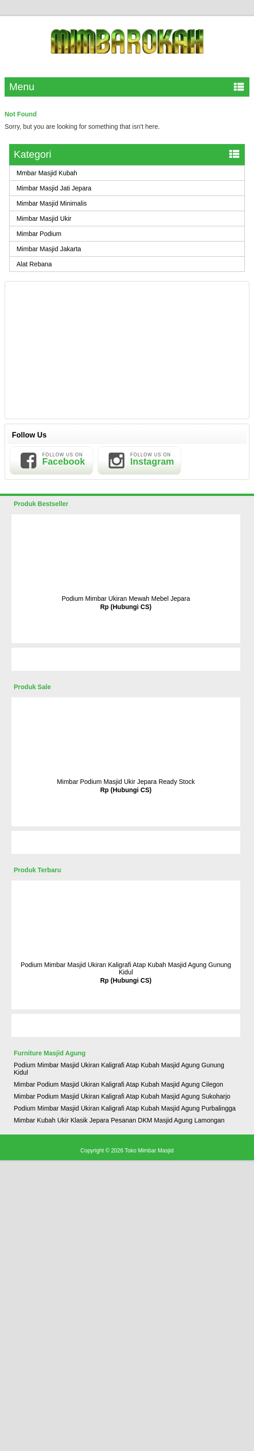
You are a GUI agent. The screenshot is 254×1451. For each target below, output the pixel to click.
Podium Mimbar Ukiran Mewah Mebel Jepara (125, 598)
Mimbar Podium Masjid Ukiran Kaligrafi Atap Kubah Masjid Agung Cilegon (118, 1084)
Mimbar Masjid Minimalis (52, 203)
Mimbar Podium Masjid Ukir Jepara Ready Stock (126, 781)
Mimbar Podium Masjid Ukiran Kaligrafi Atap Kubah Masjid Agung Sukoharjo (122, 1096)
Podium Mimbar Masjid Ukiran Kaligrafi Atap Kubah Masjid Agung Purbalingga (125, 1108)
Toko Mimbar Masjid (149, 1150)
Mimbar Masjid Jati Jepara (54, 188)
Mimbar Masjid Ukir (44, 218)
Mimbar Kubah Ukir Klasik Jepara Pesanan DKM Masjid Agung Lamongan (119, 1120)
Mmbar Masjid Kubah (47, 173)
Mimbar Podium (39, 233)
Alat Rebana (34, 264)
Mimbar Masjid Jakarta (49, 249)
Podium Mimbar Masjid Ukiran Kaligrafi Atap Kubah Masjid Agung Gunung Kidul (126, 968)
